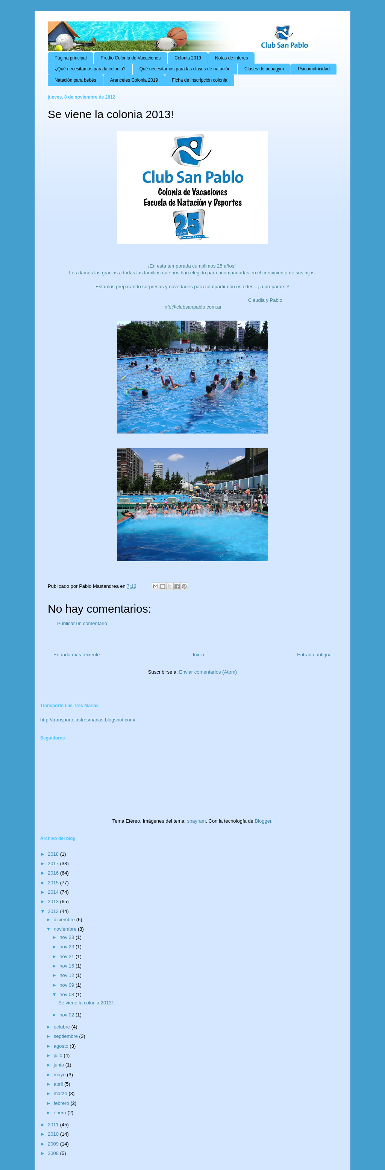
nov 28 (67, 937)
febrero (62, 1103)
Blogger (263, 821)
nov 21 (67, 956)
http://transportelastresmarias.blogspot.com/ (87, 720)
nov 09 (67, 985)
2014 (54, 892)
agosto (62, 1046)
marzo (61, 1093)
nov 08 (67, 994)
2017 (54, 863)
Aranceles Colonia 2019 (134, 80)
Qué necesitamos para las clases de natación (184, 69)
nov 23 (67, 946)
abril (59, 1084)
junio (59, 1065)
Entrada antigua (314, 654)
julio (59, 1055)
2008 (54, 1153)
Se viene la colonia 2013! (85, 1003)
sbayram (196, 821)
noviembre (66, 929)
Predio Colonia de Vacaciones (130, 58)
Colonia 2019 (187, 58)
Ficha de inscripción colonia (199, 80)
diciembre (65, 919)
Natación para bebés (75, 80)
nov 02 (67, 1015)
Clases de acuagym (264, 69)
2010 (54, 1134)
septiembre (66, 1036)
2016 (54, 873)
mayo (60, 1074)
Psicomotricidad (314, 69)
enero (61, 1112)
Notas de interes (231, 58)
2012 (54, 911)
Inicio (198, 654)
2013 (54, 901)
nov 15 (67, 966)
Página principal (70, 58)
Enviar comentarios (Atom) (208, 672)
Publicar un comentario (82, 623)
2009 (54, 1144)
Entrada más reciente (76, 654)
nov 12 (67, 975)
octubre (62, 1027)
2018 (54, 854)
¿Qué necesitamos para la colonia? (90, 69)
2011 (54, 1124)
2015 (54, 882)
